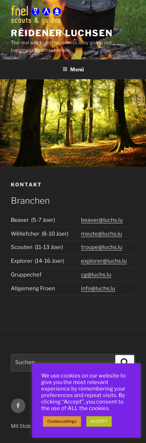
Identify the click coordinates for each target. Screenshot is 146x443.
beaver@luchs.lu (102, 220)
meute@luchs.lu (101, 234)
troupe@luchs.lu (102, 247)
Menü (73, 69)
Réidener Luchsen (62, 33)
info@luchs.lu (98, 288)
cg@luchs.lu (96, 274)
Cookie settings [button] (62, 421)
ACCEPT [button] (99, 421)
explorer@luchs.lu (104, 261)
